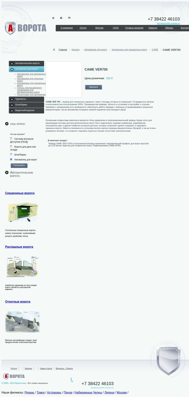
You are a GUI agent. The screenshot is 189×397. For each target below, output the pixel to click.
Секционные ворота (20, 193)
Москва (122, 392)
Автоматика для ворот (95, 49)
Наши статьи (46, 368)
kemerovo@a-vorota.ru (102, 388)
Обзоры (169, 28)
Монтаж (99, 28)
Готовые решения (134, 28)
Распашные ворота (19, 246)
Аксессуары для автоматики (31, 94)
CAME (155, 49)
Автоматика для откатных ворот (30, 79)
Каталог (76, 49)
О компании (66, 28)
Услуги (83, 28)
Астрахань (54, 392)
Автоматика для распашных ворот (31, 75)
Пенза (68, 392)
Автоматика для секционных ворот (31, 84)
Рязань (29, 392)
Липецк (109, 392)
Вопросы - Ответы (64, 368)
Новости (153, 28)
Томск (40, 392)
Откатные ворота (17, 301)
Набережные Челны (88, 392)
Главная (63, 49)
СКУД (116, 28)
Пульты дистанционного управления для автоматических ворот (29, 90)
